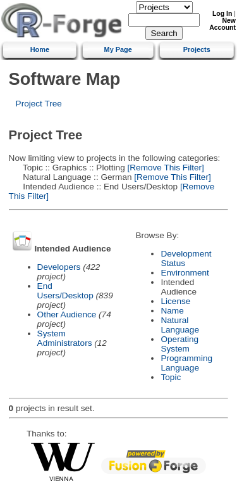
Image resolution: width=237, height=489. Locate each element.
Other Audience (67, 314)
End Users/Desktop (65, 290)
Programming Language (186, 362)
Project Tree (39, 103)
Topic (171, 377)
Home (39, 49)
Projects (196, 49)
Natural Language (179, 324)
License (175, 301)
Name (172, 310)
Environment (185, 272)
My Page (118, 49)
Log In (222, 13)
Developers (59, 267)
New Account (222, 24)
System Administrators (64, 338)
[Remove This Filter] (164, 167)
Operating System (179, 343)
